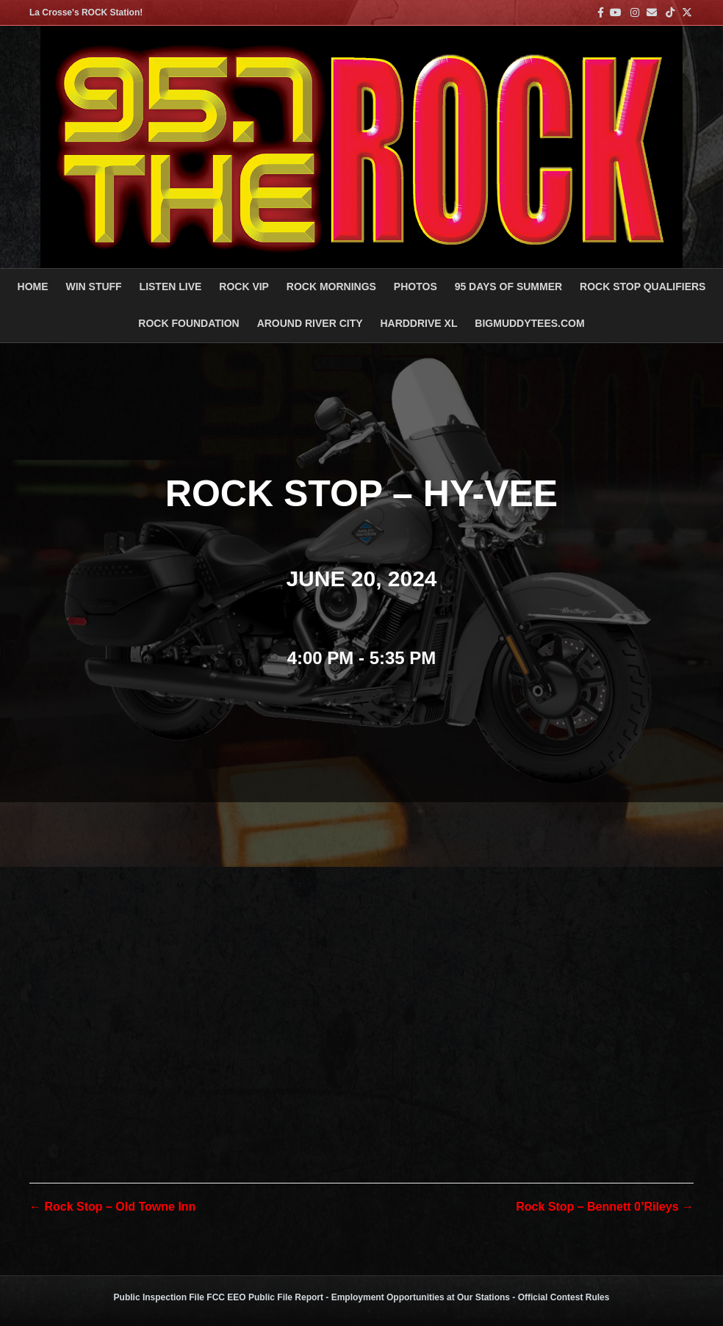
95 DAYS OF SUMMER (509, 286)
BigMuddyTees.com (529, 323)
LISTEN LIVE (171, 286)
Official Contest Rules (564, 1297)
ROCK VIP (244, 286)
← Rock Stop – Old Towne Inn (112, 1206)
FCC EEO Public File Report (264, 1297)
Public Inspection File (159, 1297)
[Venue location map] (361, 960)
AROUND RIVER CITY (310, 323)
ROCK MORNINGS (331, 286)
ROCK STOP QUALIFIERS (642, 286)
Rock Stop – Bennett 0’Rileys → (605, 1206)
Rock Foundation (188, 323)
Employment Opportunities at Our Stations (420, 1297)
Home (33, 286)
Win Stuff (93, 286)
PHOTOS (415, 286)
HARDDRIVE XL (418, 323)
